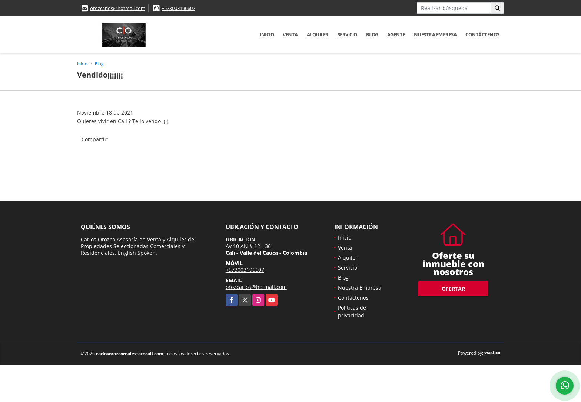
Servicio (347, 34)
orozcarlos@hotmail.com (117, 8)
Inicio (267, 34)
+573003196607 (178, 8)
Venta (290, 34)
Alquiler (318, 34)
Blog (372, 34)
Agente (396, 34)
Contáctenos (482, 34)
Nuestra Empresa (435, 34)
